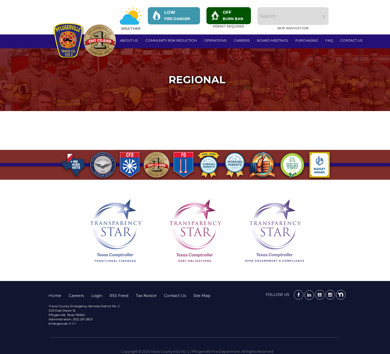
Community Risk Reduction (171, 40)
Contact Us (351, 40)
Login (96, 295)
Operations (215, 40)
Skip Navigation (293, 28)
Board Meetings (272, 40)
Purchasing (306, 40)
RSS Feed (119, 295)
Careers (242, 40)
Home (55, 295)
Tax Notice (146, 295)
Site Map (202, 295)
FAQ (329, 40)
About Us (129, 40)
